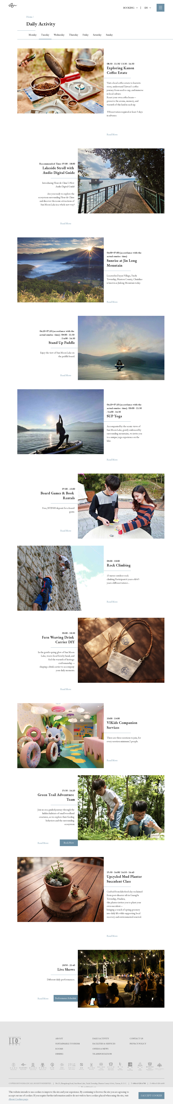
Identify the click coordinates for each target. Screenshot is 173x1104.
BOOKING (130, 7)
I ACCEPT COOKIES (151, 1095)
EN (147, 7)
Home (29, 16)
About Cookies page (18, 1099)
